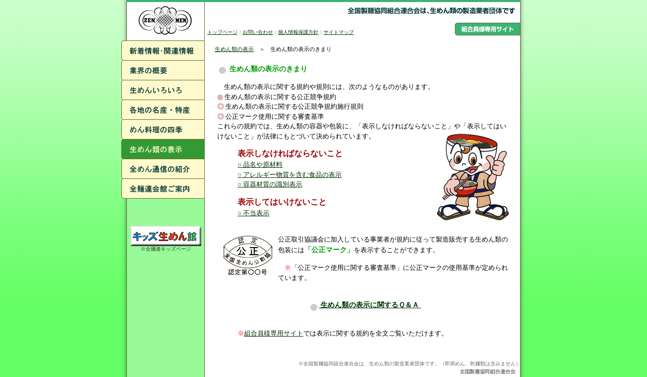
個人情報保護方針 (298, 32)
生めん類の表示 (234, 49)
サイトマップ (339, 32)
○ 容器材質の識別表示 (270, 184)
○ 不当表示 (253, 213)
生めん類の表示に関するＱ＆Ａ (365, 305)
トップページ (222, 32)
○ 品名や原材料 (260, 164)
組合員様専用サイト (273, 333)
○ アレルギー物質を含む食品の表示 (290, 174)
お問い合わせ (258, 32)
